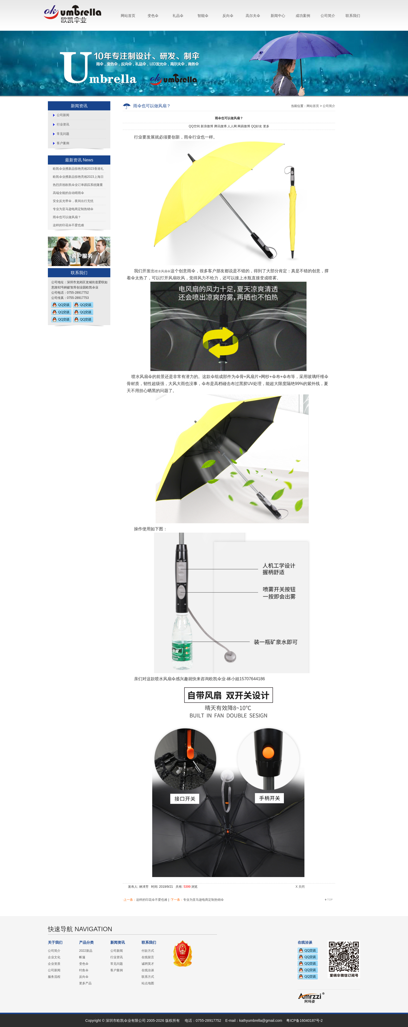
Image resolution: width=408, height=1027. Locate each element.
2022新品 (85, 951)
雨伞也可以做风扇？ (67, 217)
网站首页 (128, 16)
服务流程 (54, 977)
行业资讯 (63, 124)
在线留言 (148, 957)
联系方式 (148, 977)
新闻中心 (278, 16)
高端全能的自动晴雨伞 (68, 193)
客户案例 (63, 143)
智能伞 (202, 16)
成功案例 (303, 16)
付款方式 (148, 951)
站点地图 (148, 983)
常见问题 (63, 134)
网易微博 (244, 126)
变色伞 (153, 16)
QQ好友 (256, 126)
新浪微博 (207, 126)
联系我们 (353, 16)
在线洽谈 (148, 970)
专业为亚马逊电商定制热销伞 (73, 209)
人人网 (232, 126)
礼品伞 (178, 16)
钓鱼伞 (83, 970)
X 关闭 (300, 887)
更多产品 (85, 983)
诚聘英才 (148, 964)
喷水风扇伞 (162, 271)
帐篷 (82, 957)
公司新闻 (63, 115)
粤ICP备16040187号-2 (304, 1020)
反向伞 (227, 16)
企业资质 (54, 964)
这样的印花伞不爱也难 (68, 225)
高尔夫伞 (253, 16)
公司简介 (328, 16)
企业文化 (54, 957)
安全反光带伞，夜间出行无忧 (73, 201)
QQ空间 (194, 126)
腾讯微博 (220, 126)
